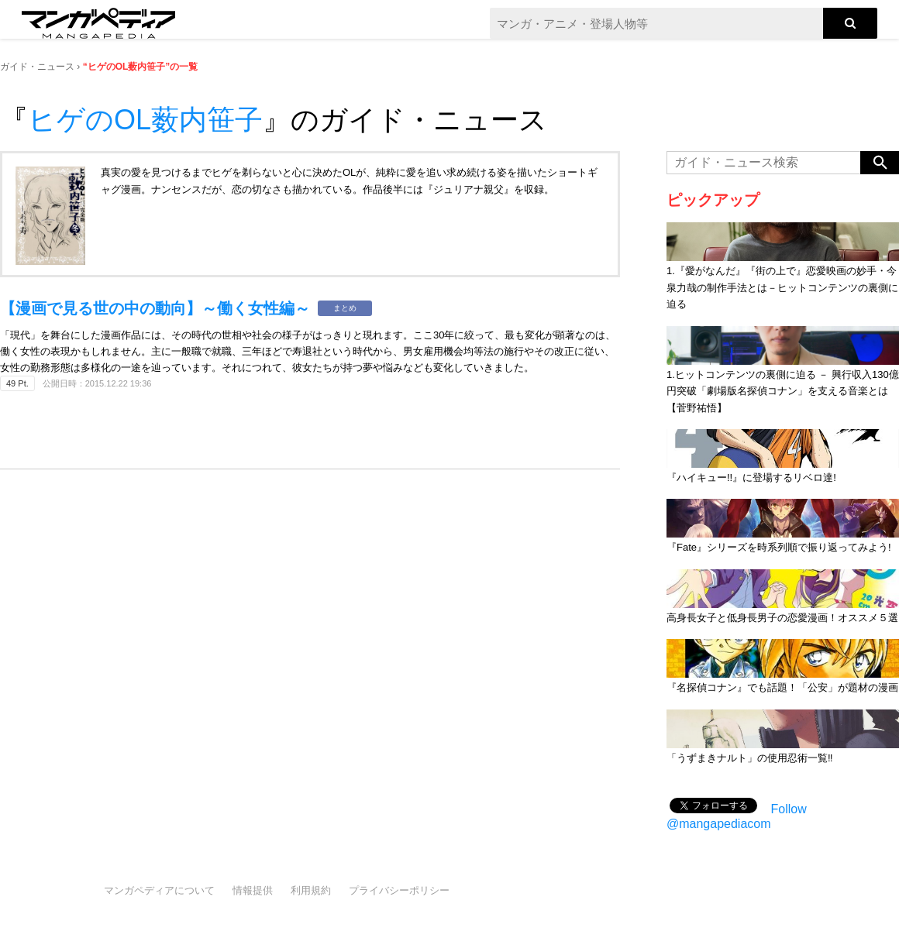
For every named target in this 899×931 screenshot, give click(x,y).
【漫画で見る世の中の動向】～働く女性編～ (155, 308)
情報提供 (252, 890)
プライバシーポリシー (399, 890)
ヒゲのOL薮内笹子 (145, 120)
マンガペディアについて (159, 890)
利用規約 (311, 890)
